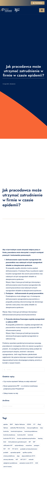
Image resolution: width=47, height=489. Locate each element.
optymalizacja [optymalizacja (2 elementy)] (19, 445)
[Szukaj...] (23, 370)
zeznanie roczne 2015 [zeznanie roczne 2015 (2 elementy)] (26, 463)
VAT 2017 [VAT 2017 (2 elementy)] (23, 459)
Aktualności (12, 84)
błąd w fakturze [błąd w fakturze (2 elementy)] (20, 424)
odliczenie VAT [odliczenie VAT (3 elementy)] (8, 445)
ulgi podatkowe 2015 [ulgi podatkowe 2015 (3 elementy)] (28, 456)
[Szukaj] (4, 370)
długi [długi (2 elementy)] (39, 424)
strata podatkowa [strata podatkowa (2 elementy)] (9, 456)
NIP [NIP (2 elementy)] (34, 442)
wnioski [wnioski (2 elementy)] (31, 459)
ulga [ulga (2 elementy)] (18, 456)
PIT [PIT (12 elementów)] (9, 449)
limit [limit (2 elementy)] (4, 442)
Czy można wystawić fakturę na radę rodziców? (20, 381)
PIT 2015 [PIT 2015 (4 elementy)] (15, 449)
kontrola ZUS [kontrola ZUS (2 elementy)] (21, 435)
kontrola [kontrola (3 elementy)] (6, 431)
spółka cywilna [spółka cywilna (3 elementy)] (27, 452)
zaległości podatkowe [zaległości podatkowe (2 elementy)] (10, 463)
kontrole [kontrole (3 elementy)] (30, 435)
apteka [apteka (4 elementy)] (5, 424)
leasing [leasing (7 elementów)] (40, 438)
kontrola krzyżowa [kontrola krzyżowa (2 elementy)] (16, 431)
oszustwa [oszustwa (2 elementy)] (29, 445)
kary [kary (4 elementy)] (41, 428)
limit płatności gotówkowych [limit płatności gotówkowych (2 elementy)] (17, 442)
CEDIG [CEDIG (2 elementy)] (29, 424)
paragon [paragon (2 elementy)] (36, 445)
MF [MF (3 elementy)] (30, 442)
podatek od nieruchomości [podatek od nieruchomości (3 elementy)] (28, 449)
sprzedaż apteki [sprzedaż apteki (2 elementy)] (15, 452)
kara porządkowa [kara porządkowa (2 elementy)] (32, 428)
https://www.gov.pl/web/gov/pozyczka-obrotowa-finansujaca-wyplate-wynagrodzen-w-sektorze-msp (22, 336)
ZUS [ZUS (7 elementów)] (36, 463)
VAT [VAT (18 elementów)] (17, 459)
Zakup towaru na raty (10, 393)
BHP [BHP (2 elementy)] (11, 424)
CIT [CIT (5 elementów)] (34, 424)
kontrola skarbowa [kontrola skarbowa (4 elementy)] (9, 435)
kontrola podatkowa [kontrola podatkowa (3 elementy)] (31, 431)
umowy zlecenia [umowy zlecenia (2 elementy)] (8, 459)
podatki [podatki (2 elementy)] (5, 452)
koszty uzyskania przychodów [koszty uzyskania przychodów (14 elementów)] (26, 438)
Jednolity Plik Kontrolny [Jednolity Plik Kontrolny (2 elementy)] (17, 428)
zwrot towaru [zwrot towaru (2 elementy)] (7, 466)
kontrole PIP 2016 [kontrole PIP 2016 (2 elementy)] (9, 438)
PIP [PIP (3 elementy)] (4, 449)
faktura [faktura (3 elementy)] (5, 428)
